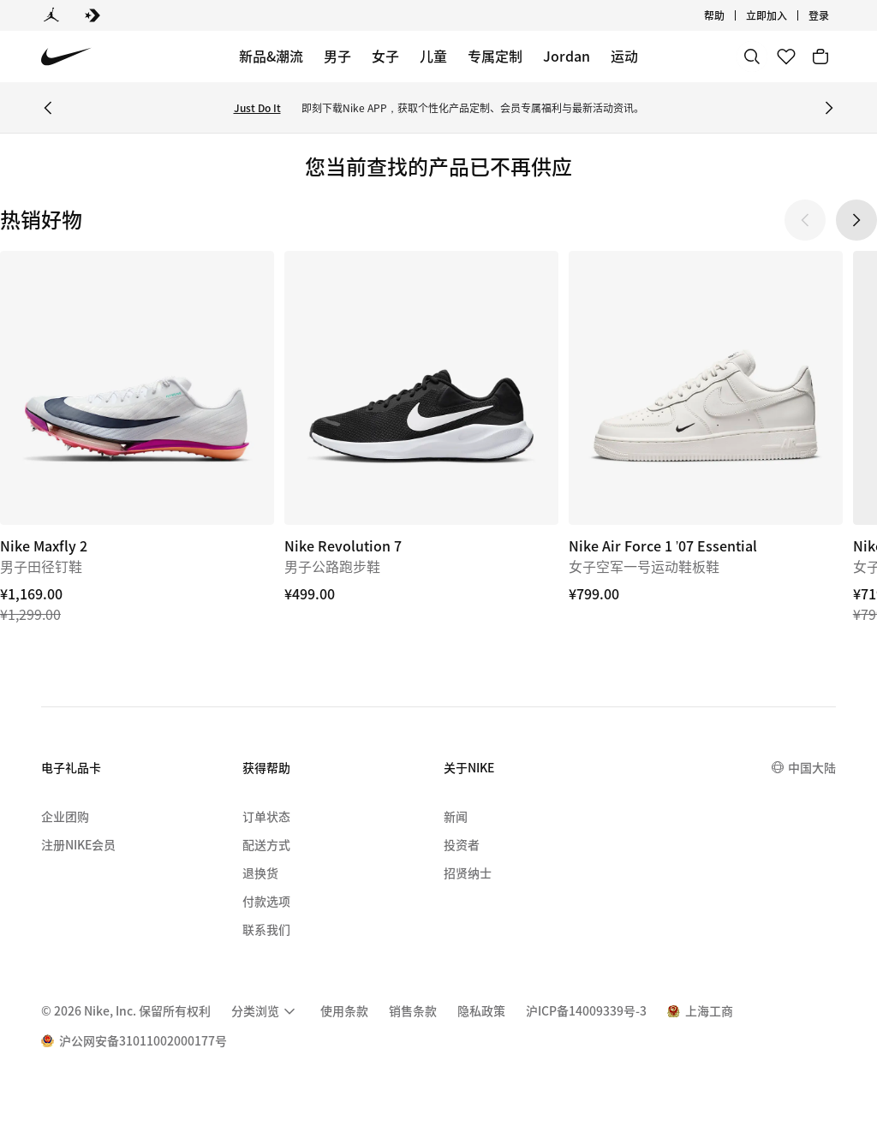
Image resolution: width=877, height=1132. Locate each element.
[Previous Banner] (48, 107)
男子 (337, 55)
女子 (385, 55)
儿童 (433, 55)
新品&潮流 (271, 55)
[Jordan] (51, 15)
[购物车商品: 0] (820, 56)
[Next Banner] (829, 107)
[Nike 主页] (66, 57)
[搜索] (752, 56)
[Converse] (92, 15)
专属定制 (495, 55)
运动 (624, 55)
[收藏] (786, 56)
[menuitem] (265, 1011)
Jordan (566, 55)
